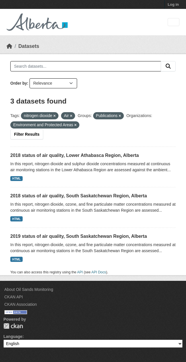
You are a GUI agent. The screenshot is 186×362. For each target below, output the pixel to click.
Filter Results (27, 134)
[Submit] (168, 66)
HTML (16, 178)
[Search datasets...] (85, 66)
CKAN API (13, 297)
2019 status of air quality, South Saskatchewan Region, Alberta (78, 236)
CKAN (13, 326)
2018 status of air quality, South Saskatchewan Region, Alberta (78, 195)
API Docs (98, 272)
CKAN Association (20, 304)
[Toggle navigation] (173, 22)
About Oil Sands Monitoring (28, 289)
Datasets (28, 46)
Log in (173, 4)
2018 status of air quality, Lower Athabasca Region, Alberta (74, 155)
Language (12, 336)
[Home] (9, 46)
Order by (18, 83)
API (80, 272)
